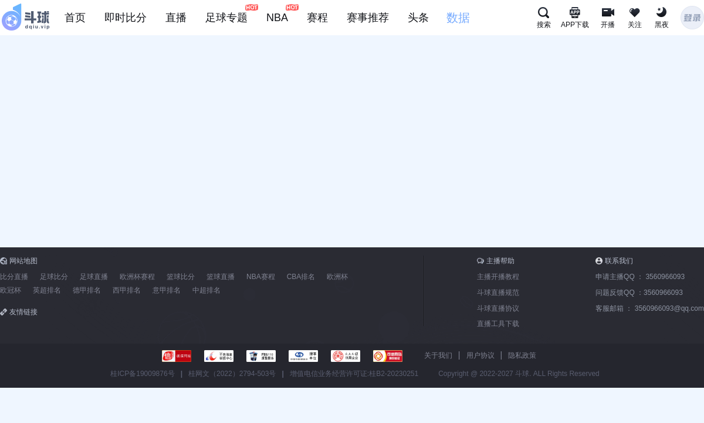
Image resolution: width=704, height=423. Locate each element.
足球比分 (54, 277)
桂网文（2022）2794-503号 (232, 374)
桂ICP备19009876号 (142, 374)
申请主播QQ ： (640, 277)
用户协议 (480, 355)
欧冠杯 (10, 290)
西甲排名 (127, 290)
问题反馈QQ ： (639, 292)
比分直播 (14, 277)
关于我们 (438, 355)
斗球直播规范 (498, 292)
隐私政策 (522, 355)
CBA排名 (301, 277)
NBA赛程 (260, 277)
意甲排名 (167, 290)
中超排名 (206, 290)
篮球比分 (181, 277)
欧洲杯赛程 (137, 277)
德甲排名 (87, 290)
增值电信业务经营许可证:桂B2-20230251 (354, 374)
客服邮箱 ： (649, 308)
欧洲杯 (337, 277)
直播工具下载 (498, 324)
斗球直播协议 (498, 308)
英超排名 (47, 290)
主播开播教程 (498, 277)
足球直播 (94, 277)
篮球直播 (221, 277)
